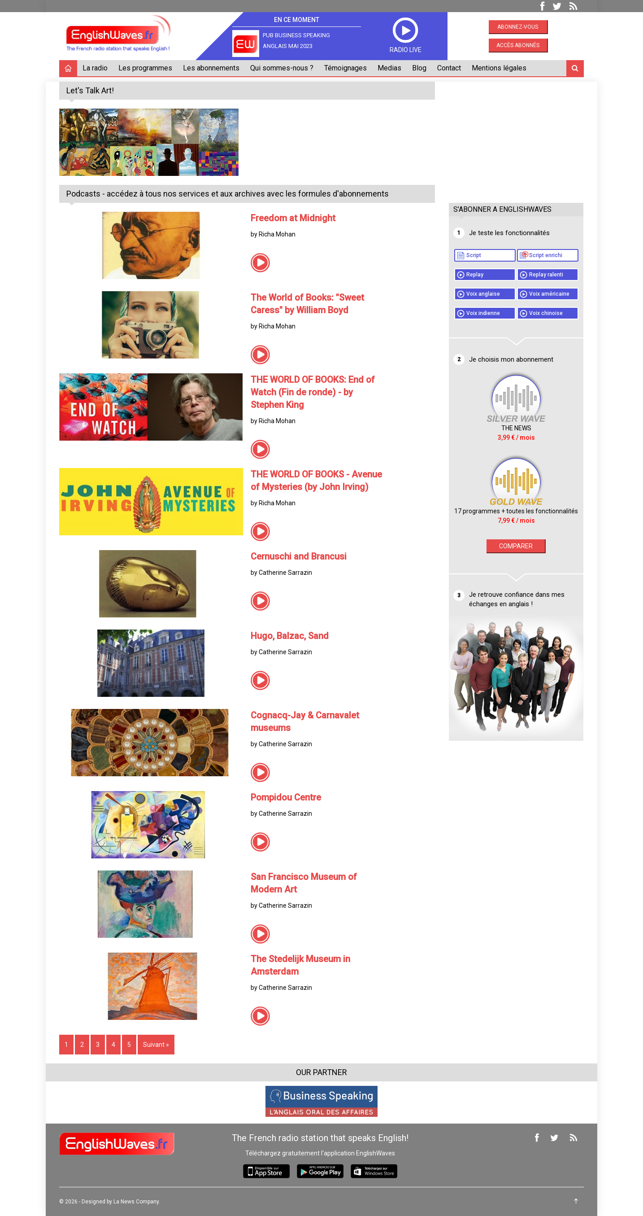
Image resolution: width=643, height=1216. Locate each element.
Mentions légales (499, 68)
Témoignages (345, 68)
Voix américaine (549, 294)
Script (473, 255)
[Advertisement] (516, 138)
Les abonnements (211, 68)
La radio (95, 68)
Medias (389, 68)
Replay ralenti (546, 274)
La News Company (136, 1202)
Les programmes (145, 68)
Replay (474, 274)
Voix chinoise (546, 313)
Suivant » (156, 1044)
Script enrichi (545, 255)
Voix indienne (483, 313)
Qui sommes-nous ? (281, 68)
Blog (419, 68)
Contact (449, 68)
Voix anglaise (483, 294)
